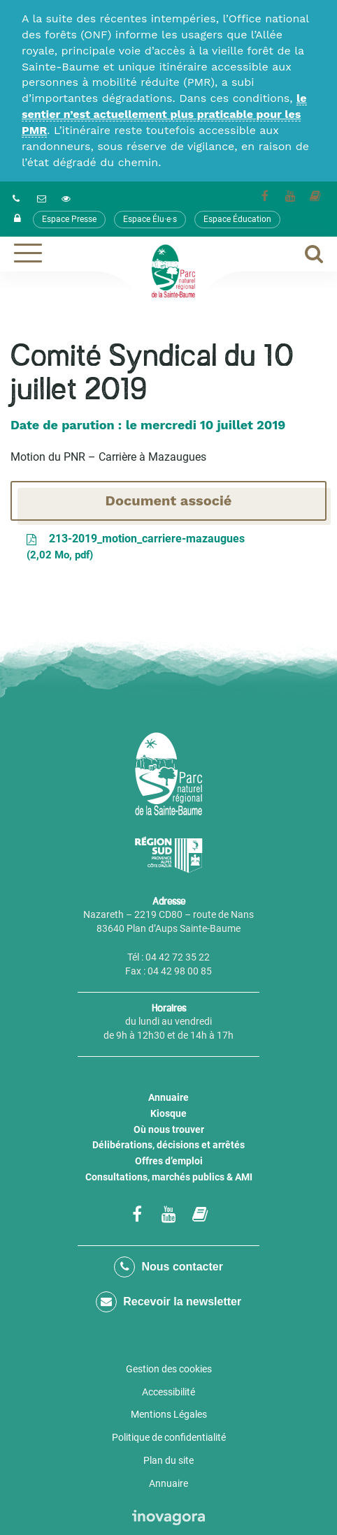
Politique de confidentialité (169, 1437)
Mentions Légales (169, 1414)
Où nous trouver (169, 1129)
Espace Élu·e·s (150, 219)
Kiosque (168, 1113)
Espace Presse (69, 219)
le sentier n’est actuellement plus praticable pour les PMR (164, 114)
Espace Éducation (237, 219)
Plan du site (168, 1460)
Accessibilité (168, 1391)
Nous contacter (168, 1266)
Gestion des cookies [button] (169, 1368)
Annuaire (168, 1097)
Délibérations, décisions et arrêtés (168, 1144)
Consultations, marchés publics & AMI (168, 1176)
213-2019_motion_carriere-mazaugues (134, 547)
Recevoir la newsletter (168, 1301)
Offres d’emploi (169, 1160)
